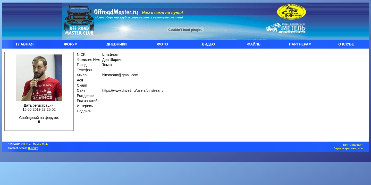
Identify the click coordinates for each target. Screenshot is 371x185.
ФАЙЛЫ (254, 44)
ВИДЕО (208, 44)
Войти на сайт (353, 144)
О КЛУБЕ (346, 44)
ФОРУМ (70, 44)
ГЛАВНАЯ (24, 44)
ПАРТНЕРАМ (300, 44)
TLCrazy (33, 148)
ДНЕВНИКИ (117, 44)
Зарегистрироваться (348, 148)
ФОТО (162, 44)
